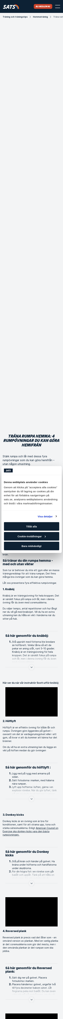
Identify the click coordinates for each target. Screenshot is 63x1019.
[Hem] (11, 6)
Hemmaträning (40, 17)
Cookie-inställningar (31, 536)
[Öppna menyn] (57, 6)
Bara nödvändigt (31, 546)
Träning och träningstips (15, 17)
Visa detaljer (45, 516)
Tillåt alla (31, 526)
